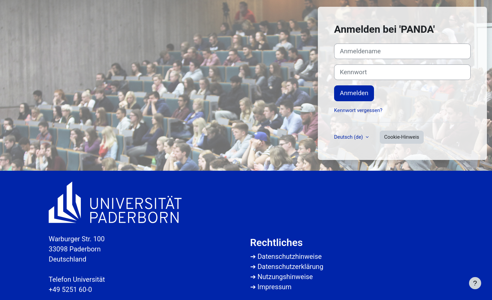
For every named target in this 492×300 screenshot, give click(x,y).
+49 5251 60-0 (70, 289)
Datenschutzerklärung (290, 267)
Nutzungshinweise (285, 277)
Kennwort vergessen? (358, 110)
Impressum (274, 287)
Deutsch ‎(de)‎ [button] (349, 137)
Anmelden (354, 93)
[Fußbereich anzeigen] (475, 283)
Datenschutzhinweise (289, 256)
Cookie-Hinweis (401, 137)
